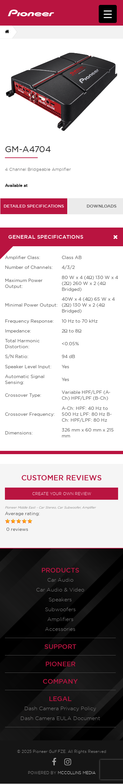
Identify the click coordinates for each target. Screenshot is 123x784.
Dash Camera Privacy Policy (60, 708)
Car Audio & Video (60, 590)
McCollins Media (76, 773)
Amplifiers (60, 619)
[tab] (34, 206)
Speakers (60, 599)
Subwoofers (60, 609)
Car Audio (60, 580)
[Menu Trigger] (108, 14)
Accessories (60, 629)
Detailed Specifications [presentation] (34, 206)
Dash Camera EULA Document (60, 718)
